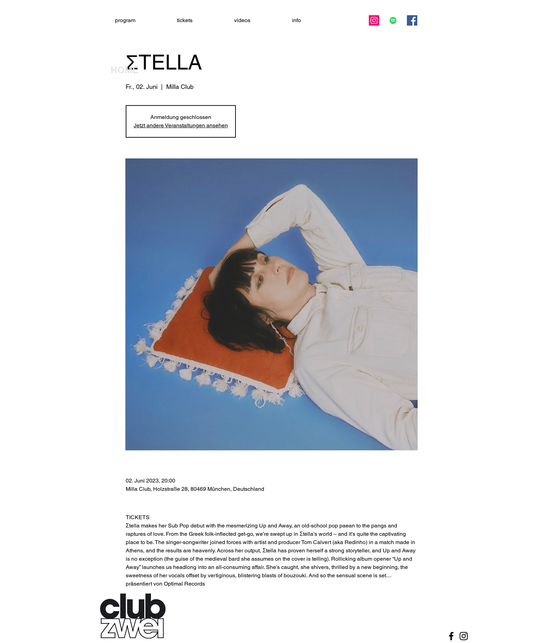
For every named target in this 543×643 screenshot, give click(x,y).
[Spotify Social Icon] (393, 20)
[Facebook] (412, 20)
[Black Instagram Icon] (463, 636)
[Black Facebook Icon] (451, 636)
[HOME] (134, 70)
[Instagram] (374, 20)
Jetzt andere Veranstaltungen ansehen (181, 125)
